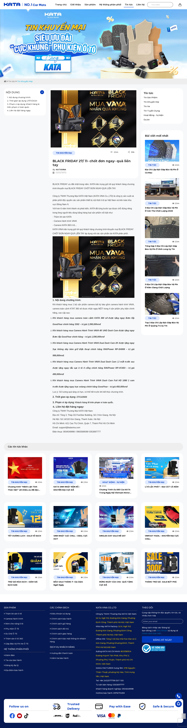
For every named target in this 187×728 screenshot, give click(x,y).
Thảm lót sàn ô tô (13, 614)
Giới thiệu (75, 4)
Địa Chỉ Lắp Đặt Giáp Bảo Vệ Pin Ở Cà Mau (161, 171)
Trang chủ (61, 4)
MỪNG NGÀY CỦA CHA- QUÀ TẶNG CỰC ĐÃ (116, 583)
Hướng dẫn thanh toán (61, 653)
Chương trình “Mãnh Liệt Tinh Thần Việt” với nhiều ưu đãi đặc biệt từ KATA (23, 488)
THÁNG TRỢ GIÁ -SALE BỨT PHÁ (161, 582)
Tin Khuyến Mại (24, 81)
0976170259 (119, 693)
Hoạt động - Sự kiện (153, 115)
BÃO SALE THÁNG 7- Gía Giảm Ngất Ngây (68, 583)
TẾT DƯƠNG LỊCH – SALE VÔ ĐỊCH (24, 536)
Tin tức (129, 4)
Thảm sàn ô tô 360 (13, 638)
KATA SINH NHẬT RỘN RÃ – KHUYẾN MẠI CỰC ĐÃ (67, 488)
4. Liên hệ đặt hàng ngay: (19, 110)
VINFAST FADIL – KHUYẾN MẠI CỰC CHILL (162, 537)
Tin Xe (147, 106)
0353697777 (118, 685)
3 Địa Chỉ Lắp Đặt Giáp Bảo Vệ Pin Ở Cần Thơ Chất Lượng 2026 (161, 209)
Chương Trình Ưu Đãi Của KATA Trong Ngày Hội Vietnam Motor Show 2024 (114, 491)
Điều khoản (162, 630)
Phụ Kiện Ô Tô (11, 629)
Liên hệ (140, 4)
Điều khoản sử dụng (60, 614)
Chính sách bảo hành (60, 619)
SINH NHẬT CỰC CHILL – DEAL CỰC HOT (71, 537)
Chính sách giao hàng (61, 634)
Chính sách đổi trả (59, 629)
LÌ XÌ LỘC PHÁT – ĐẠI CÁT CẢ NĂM (161, 487)
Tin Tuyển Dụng (152, 110)
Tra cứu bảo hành (13, 660)
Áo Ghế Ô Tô (10, 634)
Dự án (147, 119)
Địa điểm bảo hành (13, 670)
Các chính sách (59, 607)
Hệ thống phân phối (110, 4)
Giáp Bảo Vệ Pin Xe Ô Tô (16, 644)
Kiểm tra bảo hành (59, 658)
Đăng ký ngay (162, 640)
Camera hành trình (13, 619)
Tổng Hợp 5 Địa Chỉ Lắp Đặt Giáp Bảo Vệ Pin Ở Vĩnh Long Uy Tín (161, 247)
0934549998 (127, 689)
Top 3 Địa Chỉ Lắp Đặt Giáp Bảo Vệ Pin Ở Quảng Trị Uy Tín (162, 324)
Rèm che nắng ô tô (13, 624)
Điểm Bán (9, 655)
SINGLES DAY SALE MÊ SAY (112, 536)
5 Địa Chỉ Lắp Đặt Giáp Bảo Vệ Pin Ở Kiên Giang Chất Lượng (161, 286)
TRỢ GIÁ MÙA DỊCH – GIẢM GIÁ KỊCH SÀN (23, 583)
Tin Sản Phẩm (150, 97)
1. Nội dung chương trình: (19, 97)
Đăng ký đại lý (11, 665)
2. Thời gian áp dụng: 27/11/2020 (22, 101)
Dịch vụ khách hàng (62, 647)
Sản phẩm (90, 4)
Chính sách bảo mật (151, 633)
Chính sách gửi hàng (60, 624)
